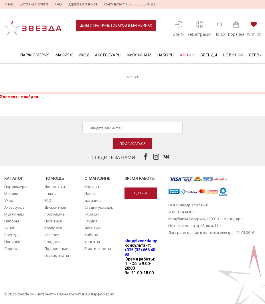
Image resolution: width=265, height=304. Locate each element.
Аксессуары (108, 55)
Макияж (64, 55)
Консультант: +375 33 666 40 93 (129, 4)
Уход (83, 55)
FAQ (58, 4)
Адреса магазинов (82, 4)
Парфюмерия (35, 55)
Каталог (13, 178)
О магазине (97, 178)
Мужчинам (139, 55)
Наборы (165, 55)
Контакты (93, 186)
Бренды (208, 55)
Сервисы (12, 248)
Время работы (140, 178)
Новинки (233, 55)
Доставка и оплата (34, 4)
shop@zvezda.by (140, 240)
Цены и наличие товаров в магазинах (116, 25)
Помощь (54, 178)
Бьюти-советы (97, 248)
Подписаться (133, 143)
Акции (187, 55)
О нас (8, 4)
